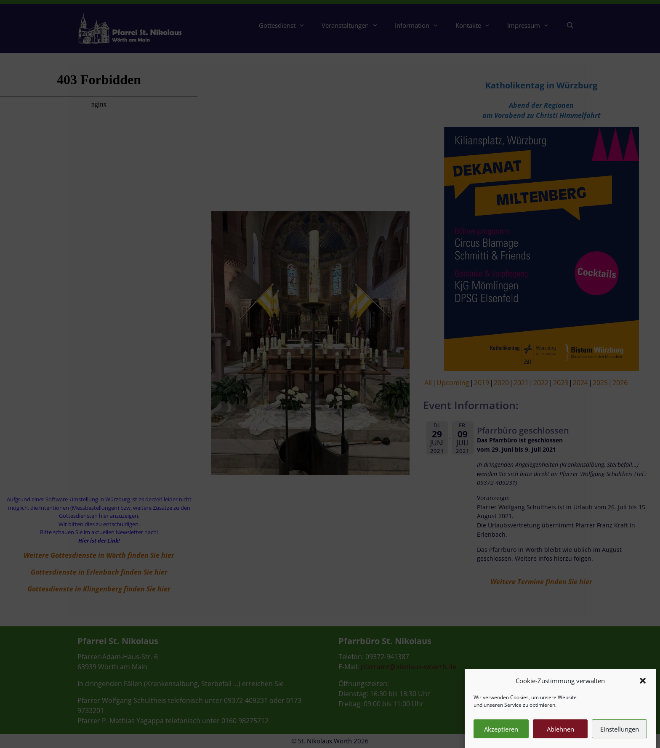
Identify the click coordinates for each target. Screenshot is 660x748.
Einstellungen (619, 736)
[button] (643, 688)
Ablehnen (560, 736)
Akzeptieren (501, 736)
